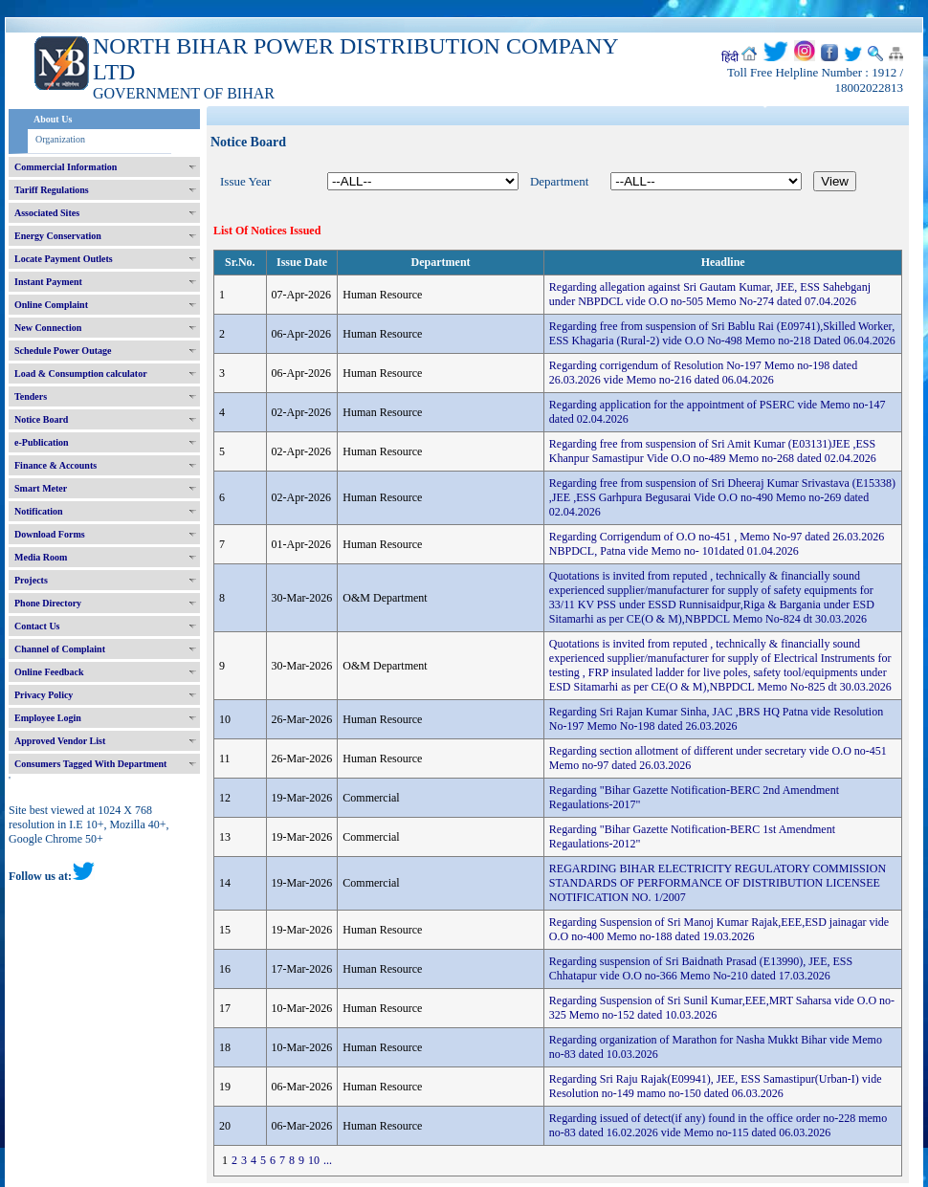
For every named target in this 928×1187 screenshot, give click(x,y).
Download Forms (49, 534)
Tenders (30, 396)
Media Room (40, 557)
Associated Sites (46, 213)
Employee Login (47, 718)
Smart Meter (40, 488)
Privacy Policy (43, 695)
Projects (31, 580)
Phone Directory (47, 603)
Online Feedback (49, 672)
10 (314, 1160)
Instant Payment (48, 281)
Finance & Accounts (55, 465)
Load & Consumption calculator (80, 373)
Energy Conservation (57, 236)
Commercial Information (65, 167)
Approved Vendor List (59, 741)
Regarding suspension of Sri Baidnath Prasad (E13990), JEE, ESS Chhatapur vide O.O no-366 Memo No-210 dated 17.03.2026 (700, 968)
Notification (38, 511)
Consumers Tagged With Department (90, 763)
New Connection (47, 327)
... (327, 1160)
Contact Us (37, 626)
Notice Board (41, 419)
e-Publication (41, 442)
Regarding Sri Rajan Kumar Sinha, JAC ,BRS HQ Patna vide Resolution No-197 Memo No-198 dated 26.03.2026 (716, 719)
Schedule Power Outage (62, 350)
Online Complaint (51, 304)
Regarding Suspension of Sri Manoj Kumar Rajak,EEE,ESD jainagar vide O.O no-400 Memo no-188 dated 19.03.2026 (719, 929)
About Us (52, 119)
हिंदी (730, 57)
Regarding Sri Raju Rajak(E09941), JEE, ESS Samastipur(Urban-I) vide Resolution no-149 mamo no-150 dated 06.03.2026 (715, 1086)
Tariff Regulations (51, 190)
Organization (60, 139)
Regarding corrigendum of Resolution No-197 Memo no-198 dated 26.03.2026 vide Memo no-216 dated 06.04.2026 (703, 372)
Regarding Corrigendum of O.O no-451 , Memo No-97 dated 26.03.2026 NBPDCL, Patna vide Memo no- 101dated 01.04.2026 (716, 544)
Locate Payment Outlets (63, 258)
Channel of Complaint (59, 649)
